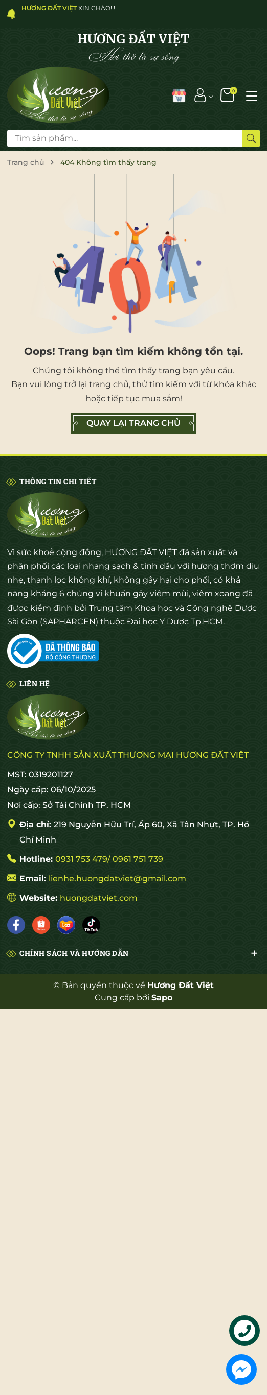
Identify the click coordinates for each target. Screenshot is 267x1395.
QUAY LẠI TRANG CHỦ (133, 423)
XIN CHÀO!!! (68, 8)
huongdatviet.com (99, 898)
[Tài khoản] (200, 95)
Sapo (161, 997)
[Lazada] (66, 925)
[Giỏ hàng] (228, 95)
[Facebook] (16, 925)
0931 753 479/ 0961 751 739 (109, 859)
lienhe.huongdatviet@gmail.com (117, 878)
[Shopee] (41, 925)
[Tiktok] (91, 925)
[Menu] (251, 95)
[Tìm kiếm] (251, 138)
